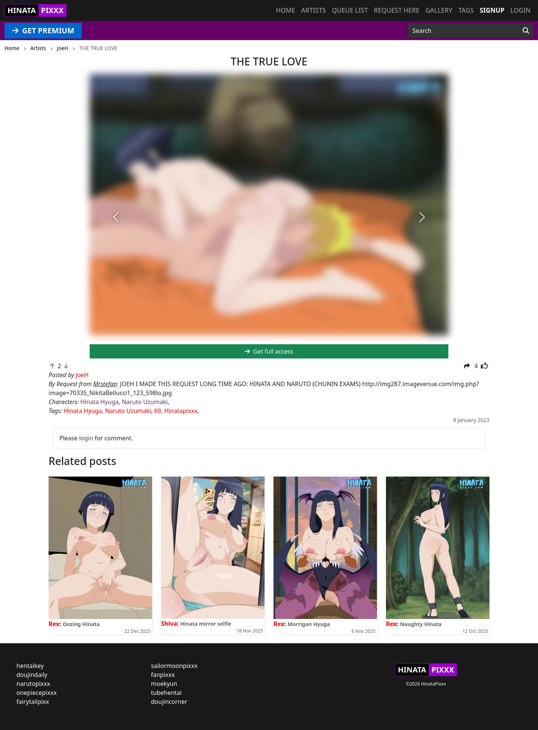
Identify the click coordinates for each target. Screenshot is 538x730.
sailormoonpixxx (174, 666)
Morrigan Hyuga (309, 624)
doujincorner (169, 701)
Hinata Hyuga (99, 402)
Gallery (439, 10)
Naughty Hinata (421, 624)
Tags (466, 10)
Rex (54, 624)
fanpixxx (163, 675)
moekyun (164, 684)
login (86, 438)
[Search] (526, 31)
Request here (397, 10)
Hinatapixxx (180, 411)
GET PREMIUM (43, 30)
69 (157, 411)
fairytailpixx (32, 701)
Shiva (169, 623)
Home (285, 10)
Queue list (350, 10)
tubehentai (166, 693)
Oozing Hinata (81, 624)
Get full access (269, 351)
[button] (116, 217)
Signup (492, 10)
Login (520, 10)
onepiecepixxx (36, 693)
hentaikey (30, 666)
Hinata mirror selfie (205, 623)
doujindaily (31, 675)
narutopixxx (33, 684)
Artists (313, 10)
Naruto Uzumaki (145, 402)
